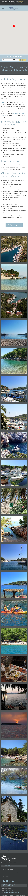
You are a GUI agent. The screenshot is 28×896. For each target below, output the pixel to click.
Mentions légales (9, 869)
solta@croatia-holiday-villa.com (11, 892)
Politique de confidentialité (11, 873)
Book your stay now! (14, 225)
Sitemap (7, 876)
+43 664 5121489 (9, 890)
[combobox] (10, 59)
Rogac (3, 102)
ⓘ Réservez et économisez (14, 56)
